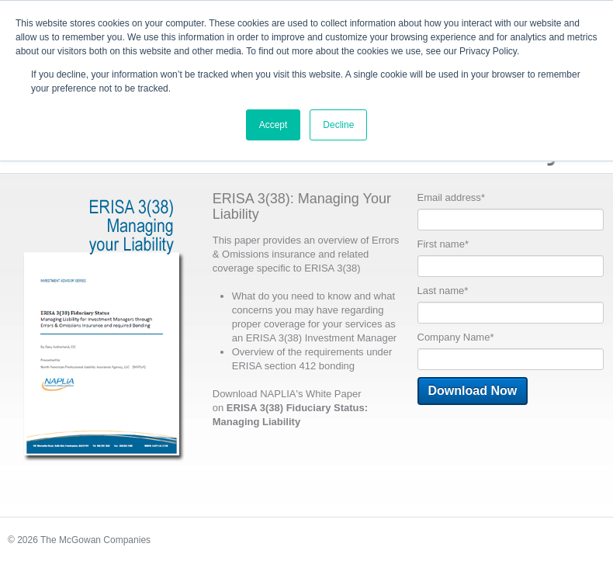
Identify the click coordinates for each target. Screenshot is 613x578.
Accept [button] (273, 124)
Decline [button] (338, 124)
